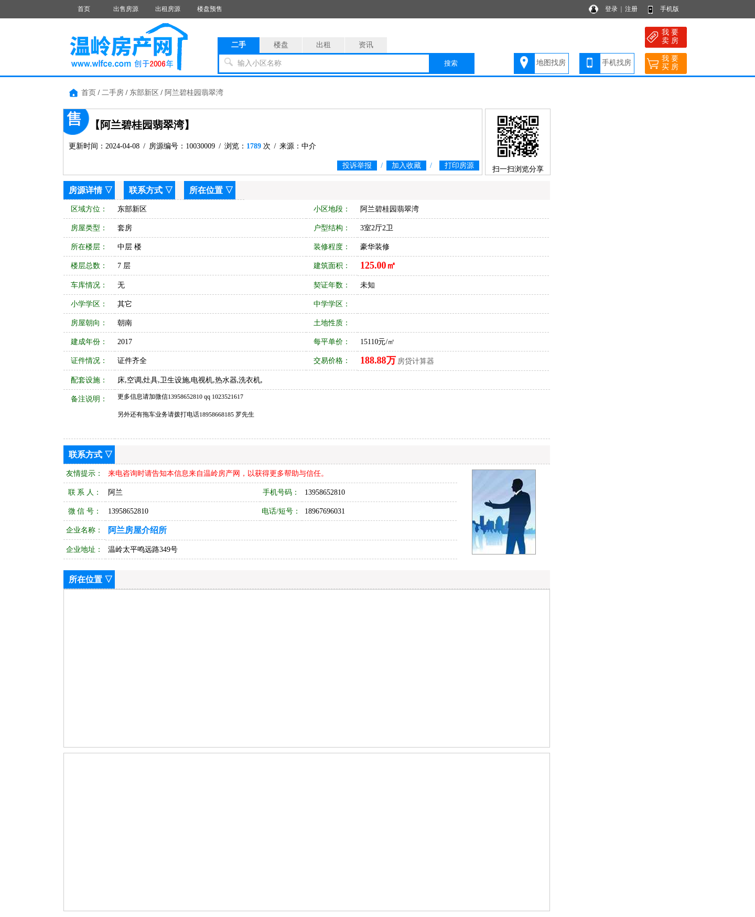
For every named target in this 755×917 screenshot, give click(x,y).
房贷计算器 (415, 361)
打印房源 (459, 165)
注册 (631, 9)
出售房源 (125, 9)
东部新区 (144, 93)
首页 (84, 9)
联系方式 (146, 190)
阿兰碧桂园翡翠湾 (194, 93)
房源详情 (85, 190)
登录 (611, 9)
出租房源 (167, 9)
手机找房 (616, 63)
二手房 (113, 93)
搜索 (451, 63)
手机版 (669, 9)
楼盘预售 (209, 9)
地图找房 (551, 63)
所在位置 (206, 190)
